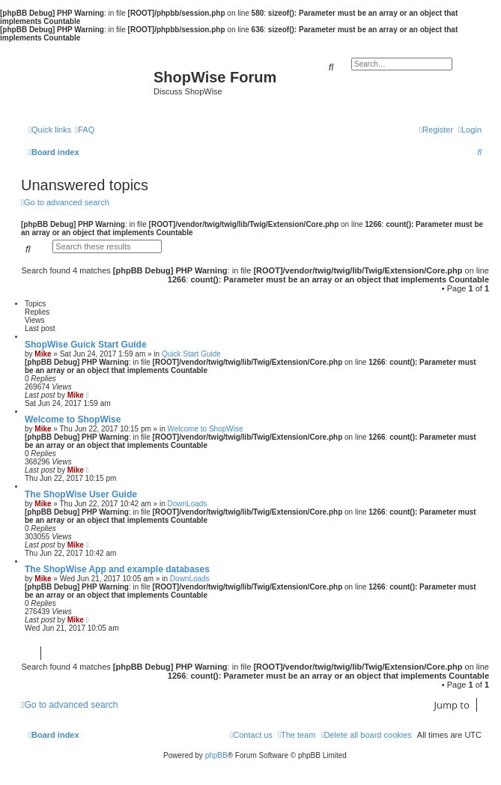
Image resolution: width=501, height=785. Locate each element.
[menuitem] (84, 130)
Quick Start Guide (191, 354)
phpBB (216, 755)
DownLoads (187, 504)
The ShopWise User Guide (81, 494)
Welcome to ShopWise (73, 419)
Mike (42, 354)
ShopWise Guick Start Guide (86, 344)
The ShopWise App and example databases (117, 569)
